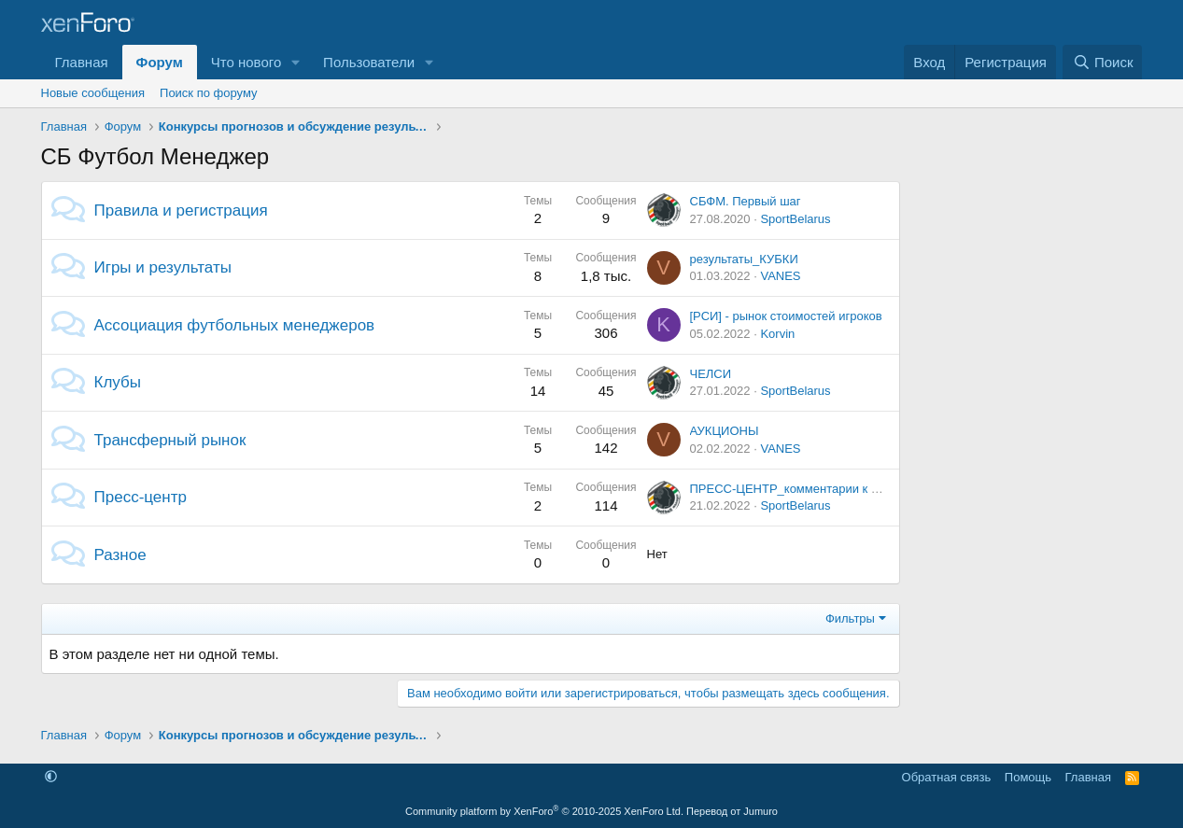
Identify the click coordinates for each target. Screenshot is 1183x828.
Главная (81, 62)
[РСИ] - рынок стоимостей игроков (786, 316)
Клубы (117, 382)
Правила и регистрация (181, 210)
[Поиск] (1102, 62)
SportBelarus (795, 219)
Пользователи (369, 62)
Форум (159, 62)
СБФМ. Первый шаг (745, 201)
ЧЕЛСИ (711, 374)
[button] (296, 62)
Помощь (1028, 777)
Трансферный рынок (170, 440)
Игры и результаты (163, 267)
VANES (780, 276)
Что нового (246, 62)
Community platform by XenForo (544, 811)
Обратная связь (947, 777)
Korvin (777, 334)
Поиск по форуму (208, 93)
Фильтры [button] (850, 618)
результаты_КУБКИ (744, 259)
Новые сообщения (93, 93)
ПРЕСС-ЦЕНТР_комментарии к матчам (801, 489)
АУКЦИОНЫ (724, 431)
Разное (120, 555)
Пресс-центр (140, 497)
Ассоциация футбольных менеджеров (234, 325)
